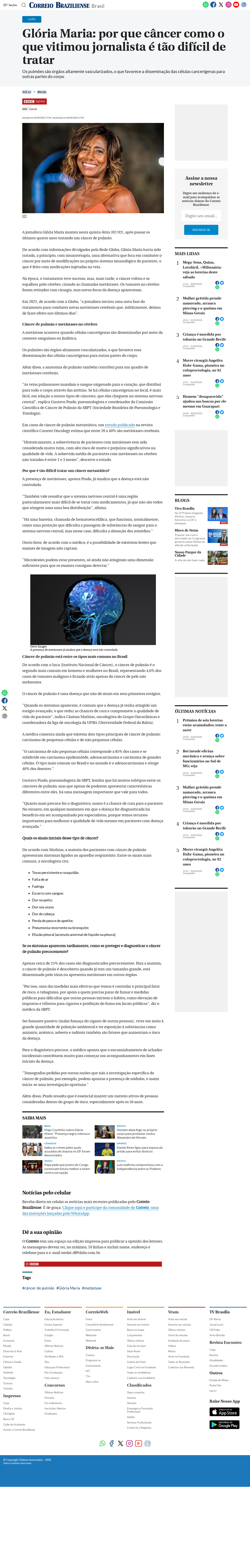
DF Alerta (215, 1319)
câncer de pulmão (39, 1288)
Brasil (98, 5)
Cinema (90, 1355)
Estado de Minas (219, 1380)
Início (26, 91)
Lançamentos (134, 1335)
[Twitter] (221, 6)
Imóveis (131, 1397)
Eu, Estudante (58, 1312)
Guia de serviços (136, 1345)
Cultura (49, 1351)
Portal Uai (215, 1385)
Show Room (133, 1351)
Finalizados (51, 1413)
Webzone (91, 1335)
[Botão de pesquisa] (22, 5)
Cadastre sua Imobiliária (141, 1378)
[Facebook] (213, 6)
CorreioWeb (97, 1312)
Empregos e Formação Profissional (140, 1410)
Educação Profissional (57, 1367)
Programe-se (93, 1360)
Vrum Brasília (217, 1335)
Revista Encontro (225, 1342)
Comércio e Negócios (139, 1427)
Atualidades (216, 1360)
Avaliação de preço (179, 1340)
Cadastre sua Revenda (181, 1367)
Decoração (133, 1356)
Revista (213, 1355)
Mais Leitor (92, 1381)
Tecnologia (9, 1378)
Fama (89, 1319)
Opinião (7, 1367)
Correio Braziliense (21, 1312)
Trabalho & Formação (57, 1329)
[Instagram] (229, 6)
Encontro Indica (218, 1365)
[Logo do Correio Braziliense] (59, 5)
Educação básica (54, 1319)
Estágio (49, 1335)
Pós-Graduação (53, 1372)
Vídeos (172, 1345)
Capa (6, 1319)
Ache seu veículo (177, 1319)
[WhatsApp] (206, 6)
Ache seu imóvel (136, 1319)
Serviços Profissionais (139, 1422)
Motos (172, 1351)
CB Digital (9, 1413)
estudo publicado (120, 425)
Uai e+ (213, 1390)
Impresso (12, 1396)
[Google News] (244, 6)
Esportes (8, 1356)
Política (7, 1329)
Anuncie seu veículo (179, 1324)
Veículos (131, 1403)
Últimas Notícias (54, 1345)
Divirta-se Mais (100, 1347)
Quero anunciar (136, 1392)
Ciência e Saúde (12, 1361)
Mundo (7, 1345)
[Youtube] (236, 6)
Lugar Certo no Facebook (141, 1367)
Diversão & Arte (12, 1351)
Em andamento (53, 1403)
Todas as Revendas (179, 1361)
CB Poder (214, 1329)
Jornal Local (216, 1324)
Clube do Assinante (14, 1424)
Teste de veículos (178, 1335)
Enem (48, 1340)
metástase (93, 1288)
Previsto (49, 1397)
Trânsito (8, 1388)
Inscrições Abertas (55, 1408)
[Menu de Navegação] (10, 5)
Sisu (47, 1361)
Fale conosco (52, 1378)
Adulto (131, 1417)
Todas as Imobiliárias (139, 1372)
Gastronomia (93, 1329)
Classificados (139, 1385)
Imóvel (133, 1312)
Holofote (8, 1372)
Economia (8, 1340)
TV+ (88, 1376)
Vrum (173, 1312)
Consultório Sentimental (99, 1324)
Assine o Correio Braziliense (19, 1429)
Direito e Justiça (12, 1408)
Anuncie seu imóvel (138, 1324)
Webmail (91, 1340)
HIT (88, 1371)
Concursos (55, 1385)
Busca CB (8, 1419)
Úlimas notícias (135, 1340)
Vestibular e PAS (54, 1356)
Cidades (7, 1324)
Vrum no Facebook (178, 1356)
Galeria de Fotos (136, 1361)
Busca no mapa (135, 1329)
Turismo (7, 1383)
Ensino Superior (53, 1324)
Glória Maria (69, 1288)
